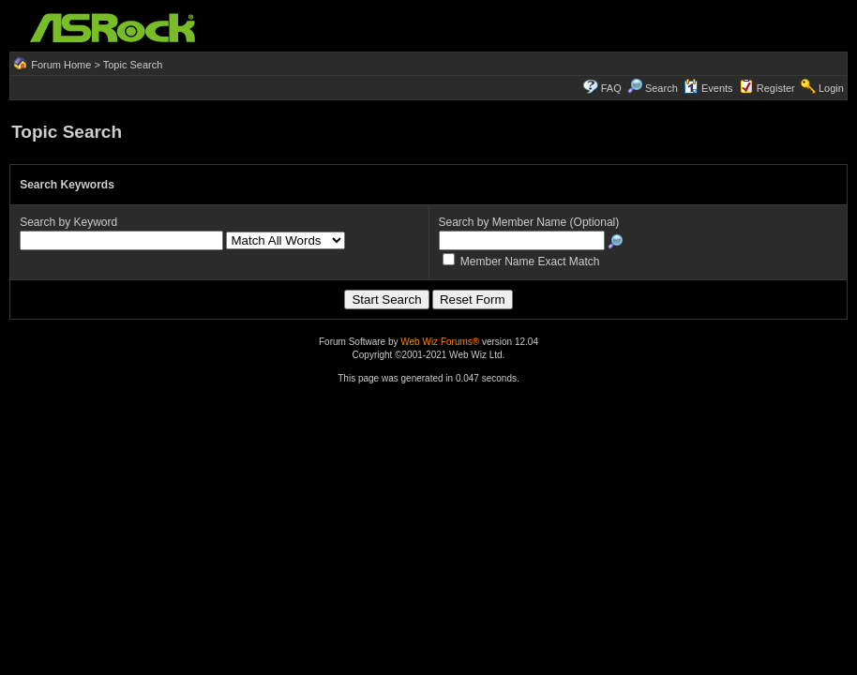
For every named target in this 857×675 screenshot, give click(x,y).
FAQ (611, 88)
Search (661, 88)
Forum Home (61, 64)
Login (831, 88)
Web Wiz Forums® (439, 342)
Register (776, 88)
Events (708, 88)
